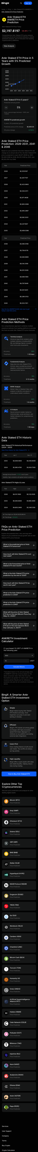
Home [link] (3, 9)
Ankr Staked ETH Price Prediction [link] (12, 11)
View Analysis (9, 46)
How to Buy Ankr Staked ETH (19, 774)
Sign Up (27, 3)
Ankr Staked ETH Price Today (11, 26)
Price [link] (9, 9)
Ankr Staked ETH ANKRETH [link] (23, 9)
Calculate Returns (19, 667)
